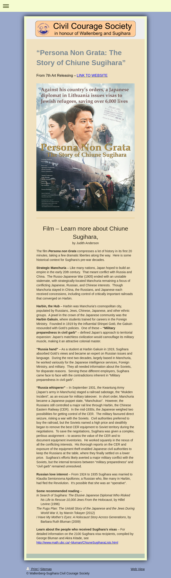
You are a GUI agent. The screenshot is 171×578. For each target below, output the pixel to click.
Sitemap (46, 569)
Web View (138, 569)
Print (32, 569)
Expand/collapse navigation (85, 6)
